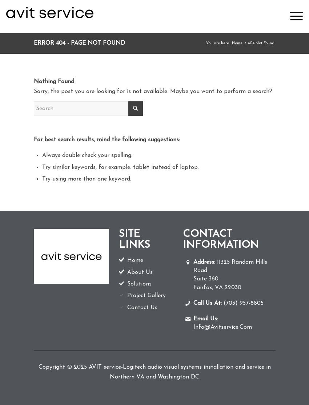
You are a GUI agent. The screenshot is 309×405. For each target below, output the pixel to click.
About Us (140, 272)
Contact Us (142, 308)
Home (135, 260)
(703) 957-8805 (228, 303)
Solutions (139, 284)
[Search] (88, 108)
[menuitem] (293, 16)
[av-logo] (49, 16)
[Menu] (293, 16)
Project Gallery (146, 296)
